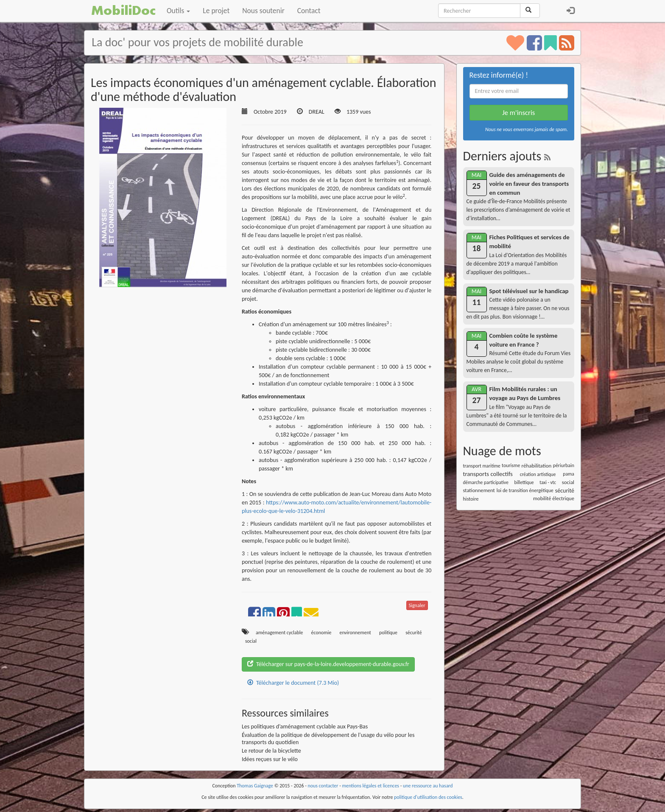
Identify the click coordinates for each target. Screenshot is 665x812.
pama (568, 474)
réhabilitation (537, 465)
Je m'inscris (518, 112)
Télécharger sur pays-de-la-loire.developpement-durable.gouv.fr (328, 664)
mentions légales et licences (370, 786)
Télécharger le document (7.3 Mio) (293, 682)
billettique (524, 482)
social (251, 641)
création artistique (538, 474)
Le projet (216, 10)
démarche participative (486, 482)
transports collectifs (488, 474)
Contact (309, 10)
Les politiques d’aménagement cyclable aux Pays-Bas (305, 726)
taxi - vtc (547, 482)
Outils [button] (178, 10)
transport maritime (481, 466)
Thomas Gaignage (255, 786)
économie (321, 633)
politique (388, 633)
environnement (355, 633)
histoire (471, 499)
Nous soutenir (263, 10)
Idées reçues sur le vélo (270, 759)
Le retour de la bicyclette (271, 750)
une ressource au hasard (428, 786)
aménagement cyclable (279, 633)
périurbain (563, 465)
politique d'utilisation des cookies (428, 797)
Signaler (417, 605)
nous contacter (323, 786)
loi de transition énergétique (525, 490)
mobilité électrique (553, 498)
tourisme (511, 465)
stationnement (479, 490)
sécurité (413, 633)
